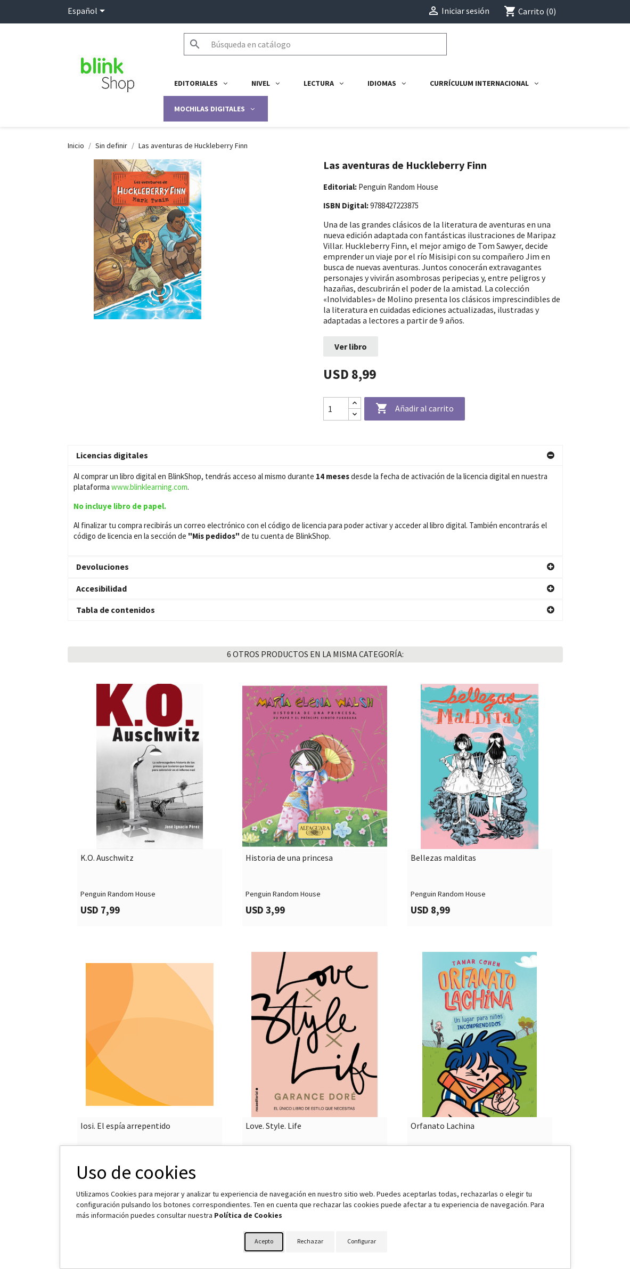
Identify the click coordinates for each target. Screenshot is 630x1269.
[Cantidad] (336, 409)
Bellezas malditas (443, 768)
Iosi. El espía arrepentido (125, 1036)
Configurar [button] (361, 1241)
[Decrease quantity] (354, 414)
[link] (150, 715)
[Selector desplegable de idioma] (88, 11)
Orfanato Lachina (442, 1036)
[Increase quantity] (354, 403)
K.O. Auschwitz (107, 768)
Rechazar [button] (310, 1241)
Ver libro (350, 346)
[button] (315, 455)
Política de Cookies (248, 1215)
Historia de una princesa (289, 768)
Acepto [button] (264, 1241)
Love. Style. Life (273, 1036)
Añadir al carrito (414, 409)
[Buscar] (315, 44)
